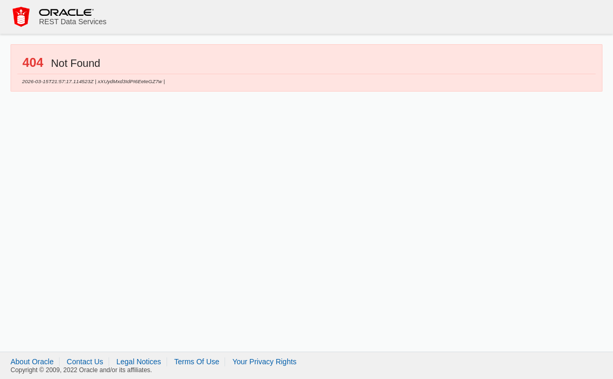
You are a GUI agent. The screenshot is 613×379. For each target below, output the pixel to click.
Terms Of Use (196, 361)
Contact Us (85, 361)
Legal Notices (138, 361)
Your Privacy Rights (264, 361)
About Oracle (32, 361)
